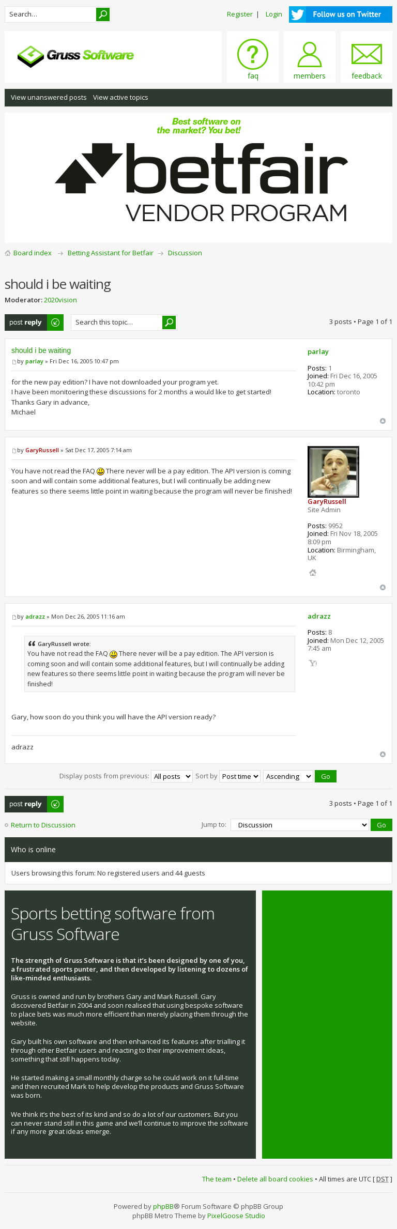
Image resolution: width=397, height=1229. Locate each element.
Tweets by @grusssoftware (311, 907)
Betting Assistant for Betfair (111, 252)
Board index (32, 252)
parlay (34, 361)
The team (217, 1179)
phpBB (163, 1206)
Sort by (228, 775)
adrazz (35, 616)
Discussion (185, 252)
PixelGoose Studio (236, 1215)
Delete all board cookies (275, 1179)
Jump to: (214, 824)
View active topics (120, 97)
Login (274, 14)
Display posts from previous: (126, 775)
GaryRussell (42, 450)
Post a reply (35, 322)
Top (383, 421)
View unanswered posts (49, 97)
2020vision (60, 299)
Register (240, 14)
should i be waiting (41, 350)
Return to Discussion (43, 824)
